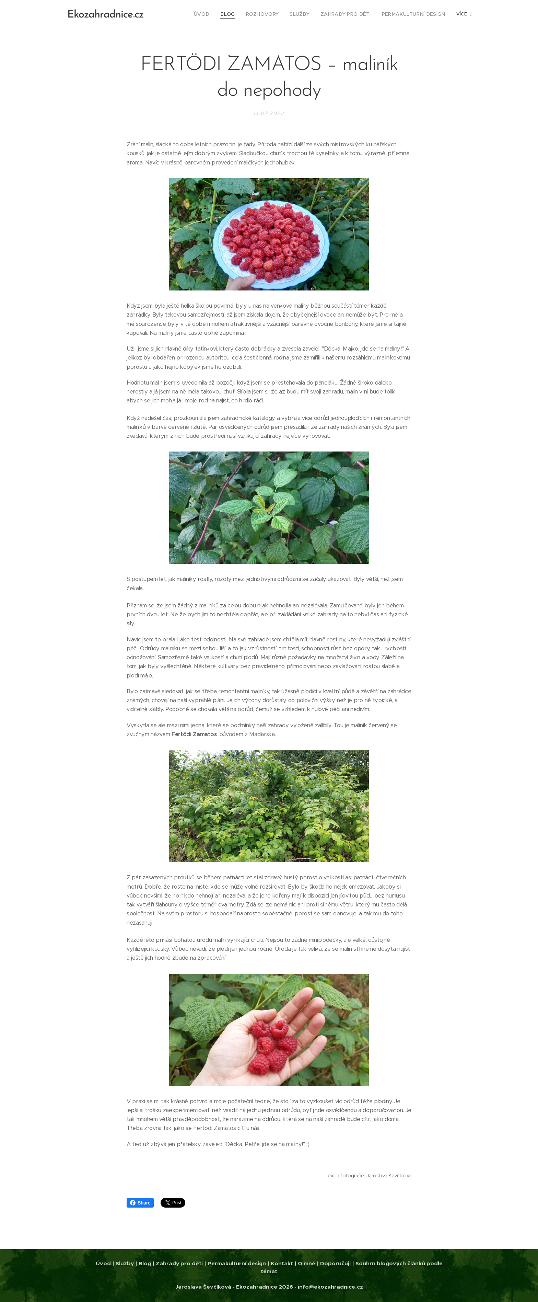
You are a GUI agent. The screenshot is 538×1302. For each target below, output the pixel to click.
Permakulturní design (237, 1263)
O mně (306, 1263)
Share (140, 1203)
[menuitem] (184, 14)
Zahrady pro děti (179, 1263)
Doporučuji (335, 1263)
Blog (145, 1263)
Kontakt (282, 1263)
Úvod (103, 1263)
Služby (125, 1263)
